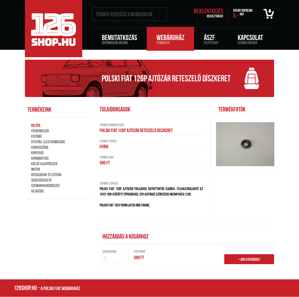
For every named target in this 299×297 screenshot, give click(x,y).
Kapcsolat (250, 39)
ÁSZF (211, 39)
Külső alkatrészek (44, 163)
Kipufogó (37, 152)
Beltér (35, 125)
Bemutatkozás (119, 39)
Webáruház (170, 39)
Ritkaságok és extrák (46, 174)
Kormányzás (40, 158)
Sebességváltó (41, 180)
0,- (242, 13)
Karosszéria (39, 147)
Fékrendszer (40, 131)
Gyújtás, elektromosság (48, 142)
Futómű (36, 136)
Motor (35, 169)
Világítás (37, 191)
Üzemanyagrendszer (45, 185)
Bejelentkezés (208, 11)
